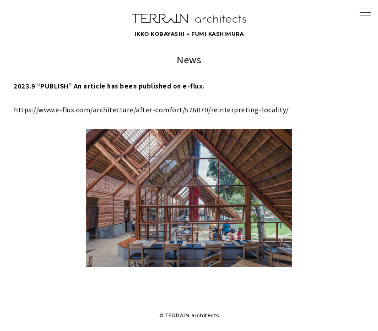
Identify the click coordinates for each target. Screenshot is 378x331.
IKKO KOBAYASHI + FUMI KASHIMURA (189, 34)
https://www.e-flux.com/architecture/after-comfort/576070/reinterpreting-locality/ (151, 109)
